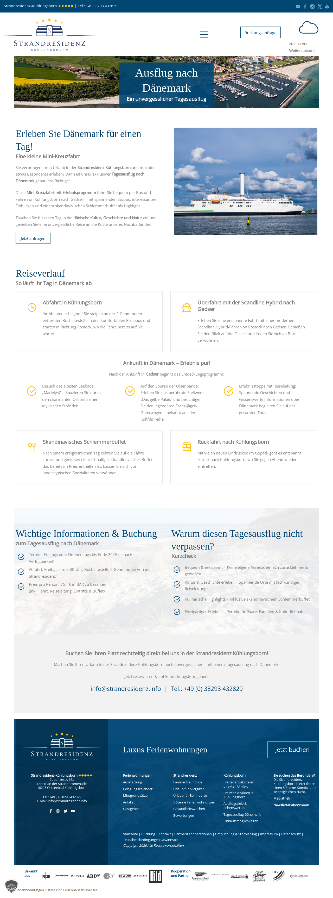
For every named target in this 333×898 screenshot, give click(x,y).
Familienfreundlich (187, 782)
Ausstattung (132, 782)
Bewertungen (183, 815)
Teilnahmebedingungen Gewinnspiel (151, 839)
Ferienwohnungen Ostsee (35, 890)
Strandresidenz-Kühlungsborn (39, 5)
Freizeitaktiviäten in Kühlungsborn (238, 794)
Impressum (269, 834)
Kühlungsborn (234, 775)
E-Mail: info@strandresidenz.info (62, 801)
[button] (11, 886)
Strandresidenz (185, 775)
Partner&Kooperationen (193, 834)
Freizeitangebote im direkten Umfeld (238, 784)
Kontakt (164, 834)
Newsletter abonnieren (291, 805)
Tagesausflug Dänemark (242, 814)
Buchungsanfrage (261, 32)
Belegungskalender (137, 789)
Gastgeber (131, 808)
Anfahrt (129, 802)
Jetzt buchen (292, 749)
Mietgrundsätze (135, 795)
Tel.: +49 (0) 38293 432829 (207, 689)
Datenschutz (291, 834)
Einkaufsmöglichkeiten (240, 821)
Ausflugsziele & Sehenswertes (235, 805)
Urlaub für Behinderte (190, 795)
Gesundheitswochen (189, 808)
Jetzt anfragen (33, 238)
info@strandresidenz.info (126, 689)
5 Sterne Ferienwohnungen (194, 802)
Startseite (130, 834)
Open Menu (204, 34)
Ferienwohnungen (137, 775)
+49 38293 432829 (101, 5)
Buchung (148, 834)
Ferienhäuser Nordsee (80, 890)
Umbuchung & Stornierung (236, 834)
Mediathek (281, 798)
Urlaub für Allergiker (188, 789)
